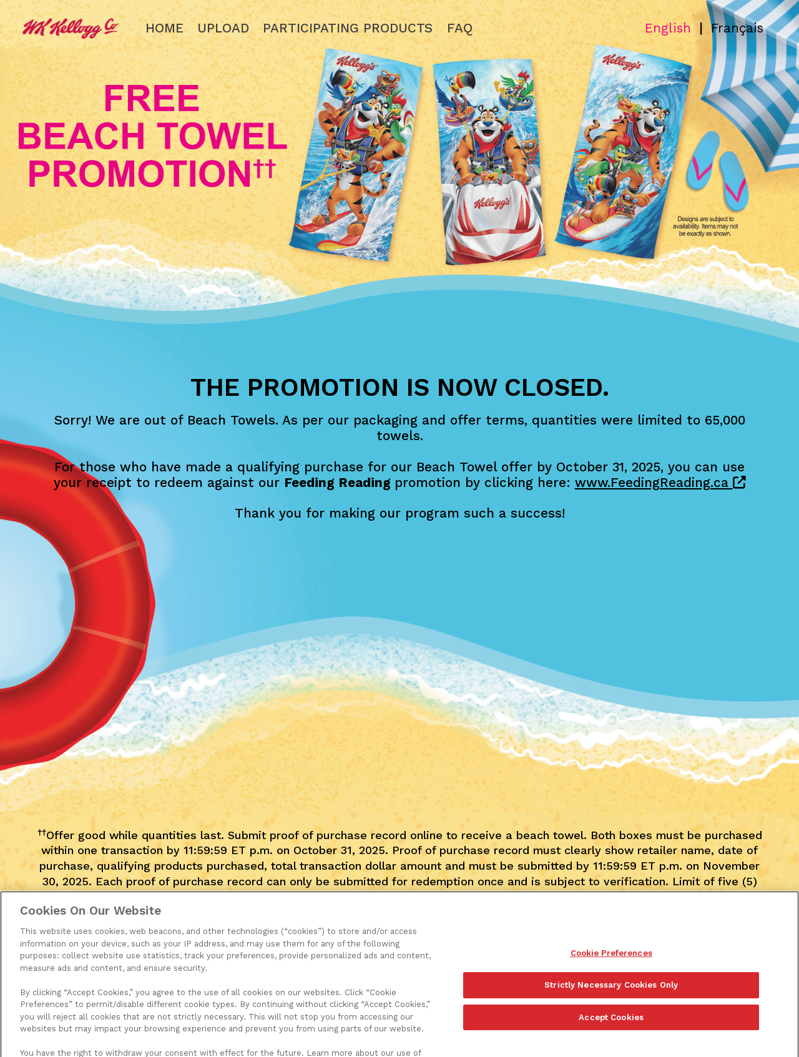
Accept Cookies (611, 1031)
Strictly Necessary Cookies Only (611, 998)
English (668, 28)
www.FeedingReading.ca (660, 482)
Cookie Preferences (611, 966)
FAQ (460, 28)
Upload (223, 28)
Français (737, 28)
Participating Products (348, 28)
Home (164, 28)
